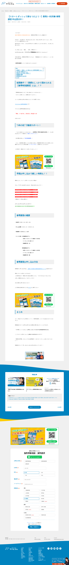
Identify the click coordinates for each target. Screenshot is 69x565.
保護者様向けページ (41, 560)
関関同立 (16, 399)
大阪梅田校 (30, 552)
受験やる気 (37, 397)
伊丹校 (30, 553)
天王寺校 (30, 551)
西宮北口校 (23, 553)
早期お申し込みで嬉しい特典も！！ (24, 73)
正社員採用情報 (40, 555)
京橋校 (30, 554)
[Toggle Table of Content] (43, 69)
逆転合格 (11, 399)
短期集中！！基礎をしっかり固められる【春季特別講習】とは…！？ (30, 70)
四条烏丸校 (23, 555)
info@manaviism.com (59, 539)
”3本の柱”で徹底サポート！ (22, 71)
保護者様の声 (40, 553)
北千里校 (22, 552)
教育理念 (39, 551)
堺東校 (22, 554)
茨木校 (22, 551)
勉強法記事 (40, 550)
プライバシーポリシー (31, 522)
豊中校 (22, 550)
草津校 (30, 550)
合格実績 (49, 3)
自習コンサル (54, 397)
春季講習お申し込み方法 (21, 76)
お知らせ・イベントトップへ (34, 407)
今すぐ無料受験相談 (61, 3)
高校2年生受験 (22, 399)
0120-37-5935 (37, 539)
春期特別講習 (31, 3)
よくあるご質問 (40, 559)
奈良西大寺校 (31, 555)
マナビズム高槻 (17, 397)
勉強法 (29, 397)
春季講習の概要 (20, 74)
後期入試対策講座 (31, 560)
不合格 (22, 397)
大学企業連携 (40, 554)
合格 (50, 397)
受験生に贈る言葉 (44, 397)
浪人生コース (43, 3)
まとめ (18, 77)
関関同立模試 (37, 3)
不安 (26, 397)
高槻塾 (32, 399)
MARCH (11, 397)
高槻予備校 (28, 399)
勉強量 (32, 397)
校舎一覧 (26, 3)
